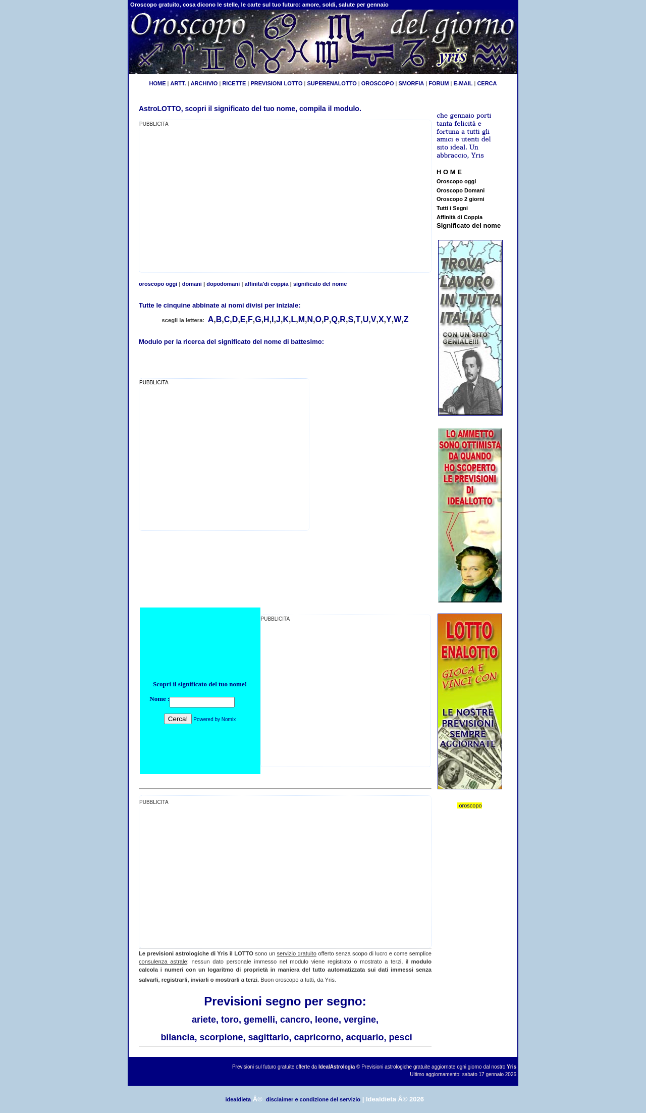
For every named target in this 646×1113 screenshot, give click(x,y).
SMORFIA (411, 83)
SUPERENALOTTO (332, 83)
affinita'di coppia (267, 284)
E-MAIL (463, 83)
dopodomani (223, 284)
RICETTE (233, 83)
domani (192, 284)
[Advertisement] (224, 199)
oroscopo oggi (158, 284)
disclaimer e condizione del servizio (313, 1099)
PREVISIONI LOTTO (276, 83)
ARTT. (178, 83)
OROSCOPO (377, 83)
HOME (157, 83)
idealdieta (238, 1099)
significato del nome (320, 284)
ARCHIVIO (204, 83)
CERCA (487, 83)
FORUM (438, 83)
